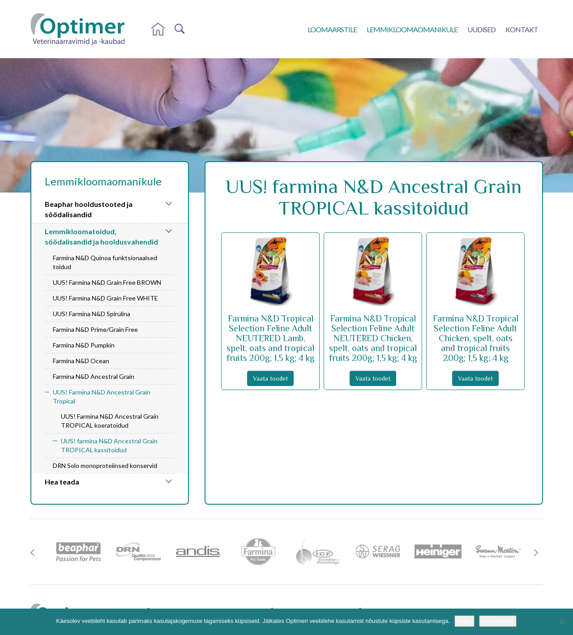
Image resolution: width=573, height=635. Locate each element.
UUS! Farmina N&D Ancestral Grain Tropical (101, 396)
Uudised (481, 29)
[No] (561, 622)
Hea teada (62, 481)
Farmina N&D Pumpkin (84, 345)
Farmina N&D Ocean (81, 361)
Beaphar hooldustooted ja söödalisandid (89, 209)
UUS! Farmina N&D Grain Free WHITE (105, 298)
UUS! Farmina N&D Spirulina (91, 314)
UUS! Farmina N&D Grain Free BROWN (107, 282)
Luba (464, 621)
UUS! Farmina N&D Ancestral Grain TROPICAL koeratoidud (109, 420)
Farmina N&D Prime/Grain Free (95, 329)
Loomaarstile (332, 29)
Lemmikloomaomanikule (412, 29)
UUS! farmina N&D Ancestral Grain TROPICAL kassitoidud (109, 445)
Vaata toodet (270, 378)
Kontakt (521, 29)
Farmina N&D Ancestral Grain (93, 376)
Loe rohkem (498, 621)
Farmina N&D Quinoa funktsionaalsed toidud (105, 262)
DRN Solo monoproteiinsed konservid (105, 465)
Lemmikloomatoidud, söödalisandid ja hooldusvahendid (101, 236)
